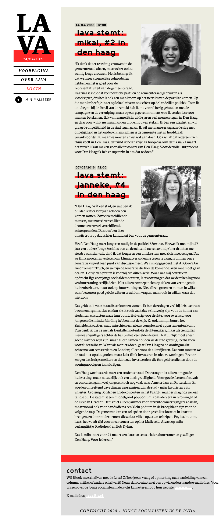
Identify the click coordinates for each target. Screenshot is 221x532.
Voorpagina (34, 71)
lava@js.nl (95, 496)
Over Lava (34, 80)
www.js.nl (184, 488)
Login (34, 89)
